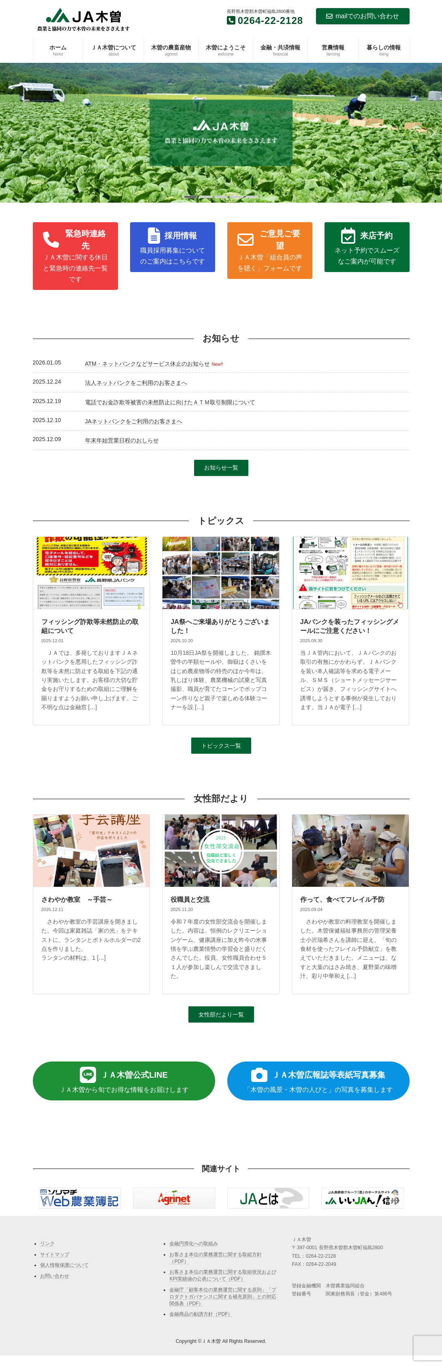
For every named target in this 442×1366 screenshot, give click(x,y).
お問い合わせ (54, 1276)
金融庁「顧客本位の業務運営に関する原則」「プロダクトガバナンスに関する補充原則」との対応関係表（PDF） (222, 1296)
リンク (47, 1243)
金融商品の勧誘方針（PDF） (201, 1314)
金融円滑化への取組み (193, 1243)
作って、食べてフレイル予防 (342, 899)
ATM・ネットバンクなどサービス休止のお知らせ (147, 363)
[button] (190, 197)
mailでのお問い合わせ (362, 16)
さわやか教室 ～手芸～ (77, 899)
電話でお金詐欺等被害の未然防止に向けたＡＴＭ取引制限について (170, 402)
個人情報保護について (64, 1265)
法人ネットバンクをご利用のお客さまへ (136, 383)
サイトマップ (54, 1254)
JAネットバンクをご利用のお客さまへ (133, 421)
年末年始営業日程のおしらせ (122, 440)
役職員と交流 (190, 899)
